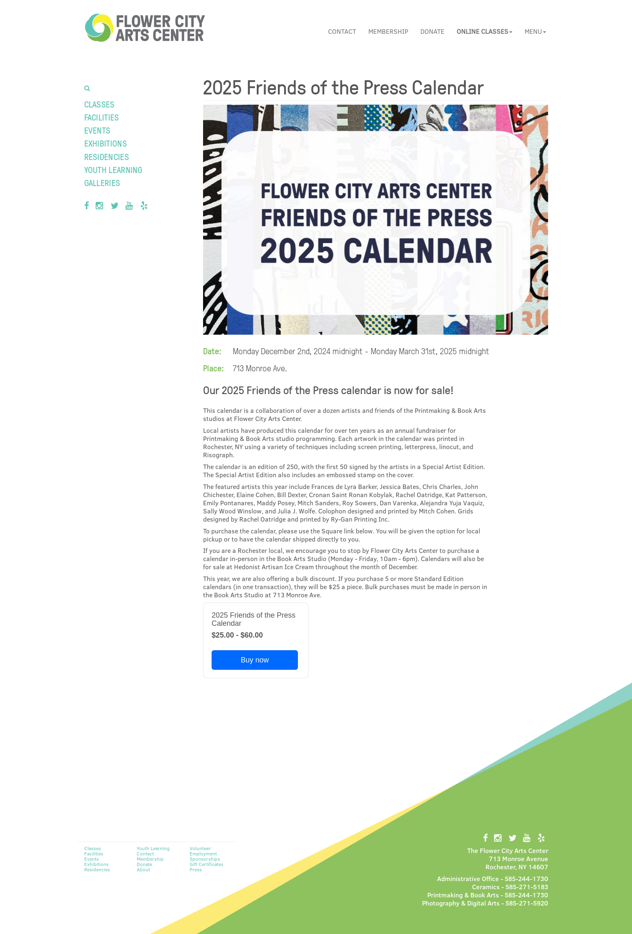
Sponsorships (205, 858)
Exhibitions (105, 143)
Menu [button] (535, 31)
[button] (484, 31)
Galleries (102, 182)
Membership (388, 31)
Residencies (106, 156)
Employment (203, 853)
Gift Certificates (206, 864)
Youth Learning (113, 169)
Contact (342, 31)
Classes (99, 104)
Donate (432, 31)
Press (196, 869)
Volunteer (200, 848)
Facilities (101, 117)
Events (97, 130)
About (143, 869)
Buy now (255, 660)
